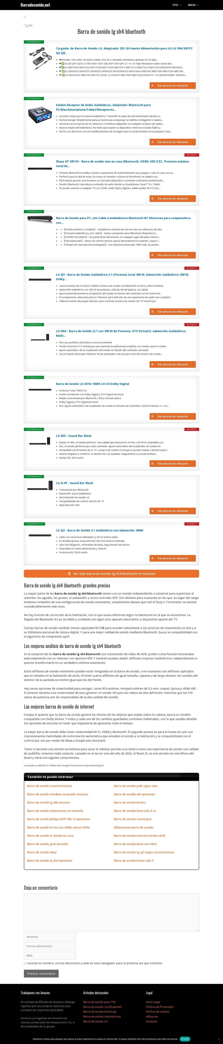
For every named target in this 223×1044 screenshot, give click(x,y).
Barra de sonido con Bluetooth (102, 1007)
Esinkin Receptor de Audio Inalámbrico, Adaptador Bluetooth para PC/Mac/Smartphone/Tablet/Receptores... (103, 107)
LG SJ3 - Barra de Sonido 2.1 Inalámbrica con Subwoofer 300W (99, 530)
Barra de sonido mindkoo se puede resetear (57, 794)
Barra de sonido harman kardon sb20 (139, 836)
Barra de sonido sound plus (133, 819)
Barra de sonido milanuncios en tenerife (55, 811)
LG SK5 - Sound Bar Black (74, 436)
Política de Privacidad (159, 1007)
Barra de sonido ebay (42, 852)
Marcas (195, 4)
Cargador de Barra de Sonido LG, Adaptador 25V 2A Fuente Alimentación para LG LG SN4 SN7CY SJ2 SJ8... (124, 50)
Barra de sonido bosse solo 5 (134, 860)
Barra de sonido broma (130, 802)
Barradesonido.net (35, 5)
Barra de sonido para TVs (99, 1002)
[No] (219, 1039)
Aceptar (185, 1039)
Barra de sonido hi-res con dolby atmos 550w (58, 827)
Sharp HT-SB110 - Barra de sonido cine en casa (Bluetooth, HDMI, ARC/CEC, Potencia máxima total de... (122, 163)
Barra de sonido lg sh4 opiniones (49, 860)
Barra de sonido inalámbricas (102, 1016)
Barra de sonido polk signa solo (135, 786)
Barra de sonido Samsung (99, 1011)
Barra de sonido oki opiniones (134, 794)
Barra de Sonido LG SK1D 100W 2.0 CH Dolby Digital (92, 384)
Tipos (178, 4)
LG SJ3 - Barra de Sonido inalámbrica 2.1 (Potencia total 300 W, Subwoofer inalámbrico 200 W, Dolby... (122, 277)
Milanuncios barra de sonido (133, 827)
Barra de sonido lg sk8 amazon (48, 802)
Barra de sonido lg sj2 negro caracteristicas (144, 852)
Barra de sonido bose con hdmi (135, 844)
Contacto (151, 1021)
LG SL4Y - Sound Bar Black (74, 483)
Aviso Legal (153, 1002)
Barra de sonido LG (95, 1021)
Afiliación (152, 1016)
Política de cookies (157, 1011)
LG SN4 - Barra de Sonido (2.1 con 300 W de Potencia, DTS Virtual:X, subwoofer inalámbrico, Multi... (121, 333)
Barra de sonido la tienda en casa (50, 836)
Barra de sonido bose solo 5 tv (135, 811)
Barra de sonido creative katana (49, 786)
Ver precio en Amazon (173, 85)
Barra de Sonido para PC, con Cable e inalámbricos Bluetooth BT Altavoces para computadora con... (123, 220)
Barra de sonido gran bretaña (47, 844)
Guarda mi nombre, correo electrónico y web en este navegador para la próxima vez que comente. (95, 963)
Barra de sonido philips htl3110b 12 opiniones (58, 819)
